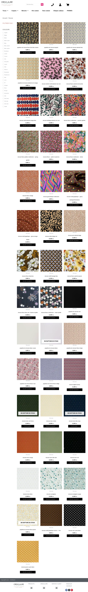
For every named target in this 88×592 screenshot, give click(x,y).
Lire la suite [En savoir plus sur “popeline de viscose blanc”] (51, 353)
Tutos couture (46, 10)
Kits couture (35, 10)
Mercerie (25, 10)
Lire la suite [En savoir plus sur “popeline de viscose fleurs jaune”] (27, 534)
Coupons (15, 10)
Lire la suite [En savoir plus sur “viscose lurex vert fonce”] (27, 426)
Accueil (5, 18)
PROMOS (69, 10)
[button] (31, 587)
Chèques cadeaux (58, 10)
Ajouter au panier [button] (27, 52)
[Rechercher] (42, 4)
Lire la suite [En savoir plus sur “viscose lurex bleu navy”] (74, 426)
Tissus (5, 10)
